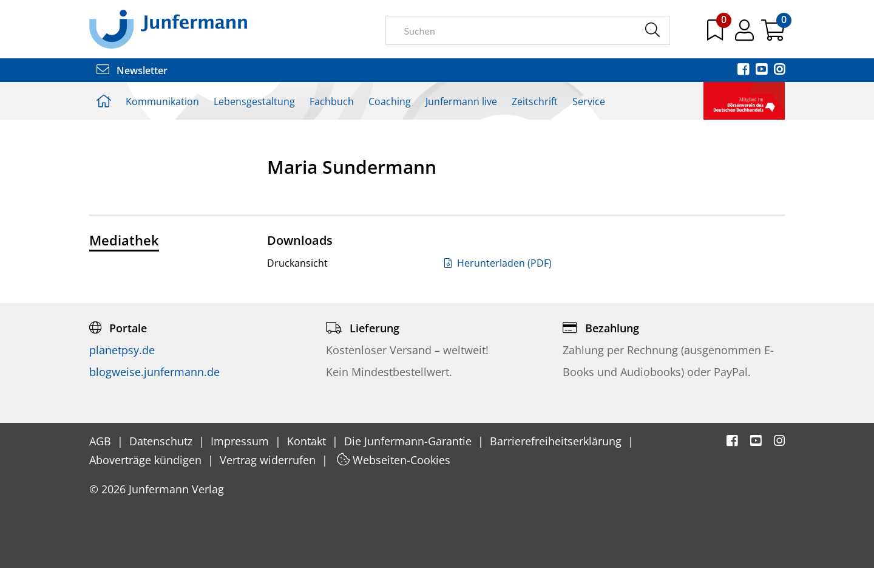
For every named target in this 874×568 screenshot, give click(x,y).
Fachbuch (332, 101)
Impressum (241, 441)
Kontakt (308, 441)
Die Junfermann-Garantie (409, 441)
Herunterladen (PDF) (498, 263)
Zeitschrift (535, 101)
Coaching (389, 101)
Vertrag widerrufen (269, 460)
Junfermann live (461, 101)
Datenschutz (162, 441)
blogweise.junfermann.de (154, 371)
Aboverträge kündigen (147, 460)
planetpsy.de (122, 350)
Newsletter (132, 70)
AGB (101, 441)
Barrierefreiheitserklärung (557, 441)
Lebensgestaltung (254, 101)
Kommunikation (162, 101)
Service (588, 101)
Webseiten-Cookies (393, 460)
